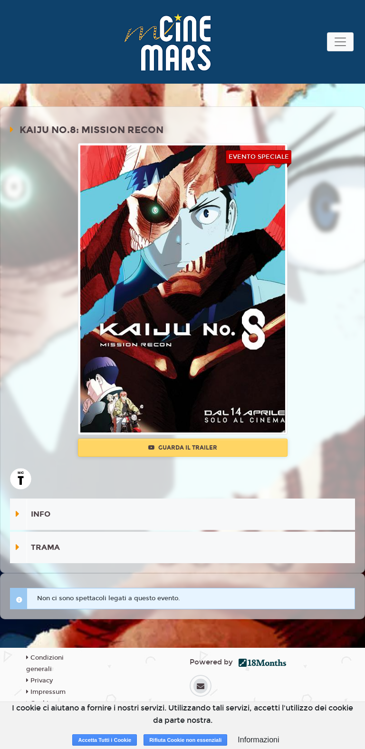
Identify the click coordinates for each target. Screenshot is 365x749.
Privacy (39, 680)
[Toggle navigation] (340, 41)
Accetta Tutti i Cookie (104, 740)
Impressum (46, 692)
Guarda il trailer (182, 447)
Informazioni (258, 740)
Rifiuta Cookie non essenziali (185, 740)
